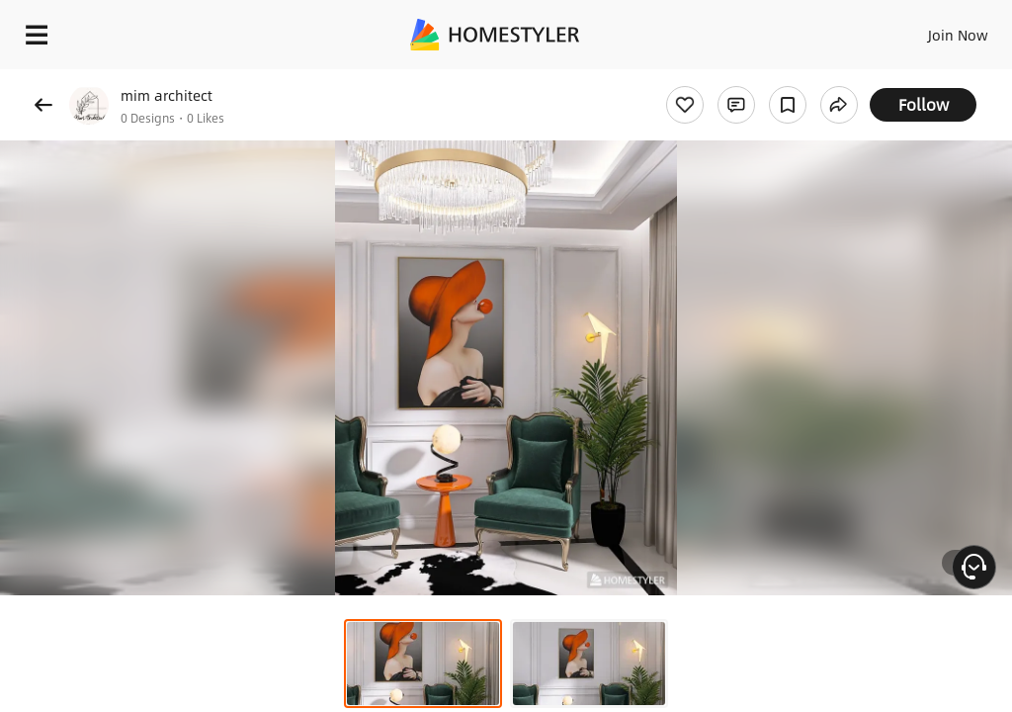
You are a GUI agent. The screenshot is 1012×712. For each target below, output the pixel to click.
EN (932, 30)
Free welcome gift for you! (759, 79)
